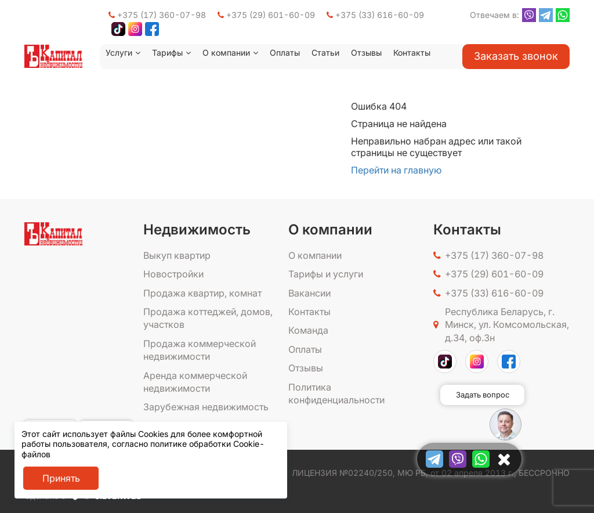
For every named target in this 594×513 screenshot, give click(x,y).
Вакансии (309, 293)
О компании (226, 52)
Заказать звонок (516, 56)
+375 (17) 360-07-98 (157, 15)
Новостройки (173, 274)
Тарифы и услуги (325, 274)
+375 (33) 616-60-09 (375, 15)
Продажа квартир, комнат (202, 293)
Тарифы (167, 52)
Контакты (411, 52)
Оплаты (285, 52)
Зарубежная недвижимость (206, 407)
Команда (308, 330)
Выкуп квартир (177, 255)
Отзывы (366, 52)
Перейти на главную (396, 170)
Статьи (325, 52)
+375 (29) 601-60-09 (266, 15)
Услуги (119, 52)
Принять (61, 478)
